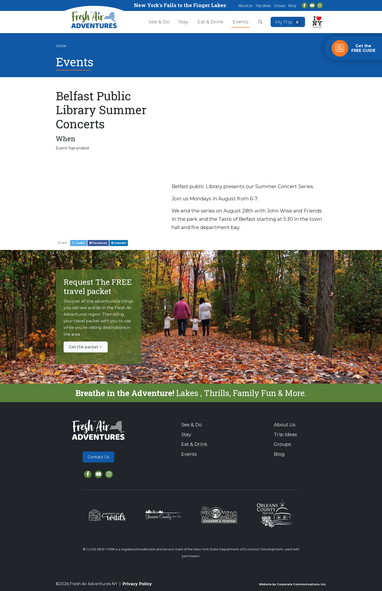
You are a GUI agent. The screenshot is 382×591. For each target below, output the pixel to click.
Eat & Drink (210, 22)
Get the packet (86, 347)
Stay (183, 22)
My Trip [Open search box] (288, 22)
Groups (279, 5)
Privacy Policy (137, 584)
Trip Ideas (263, 5)
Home (61, 45)
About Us (245, 5)
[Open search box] (260, 22)
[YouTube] (312, 5)
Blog (292, 5)
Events (240, 22)
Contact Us (98, 457)
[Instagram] (320, 5)
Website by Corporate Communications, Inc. (292, 584)
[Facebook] (304, 5)
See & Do (159, 22)
